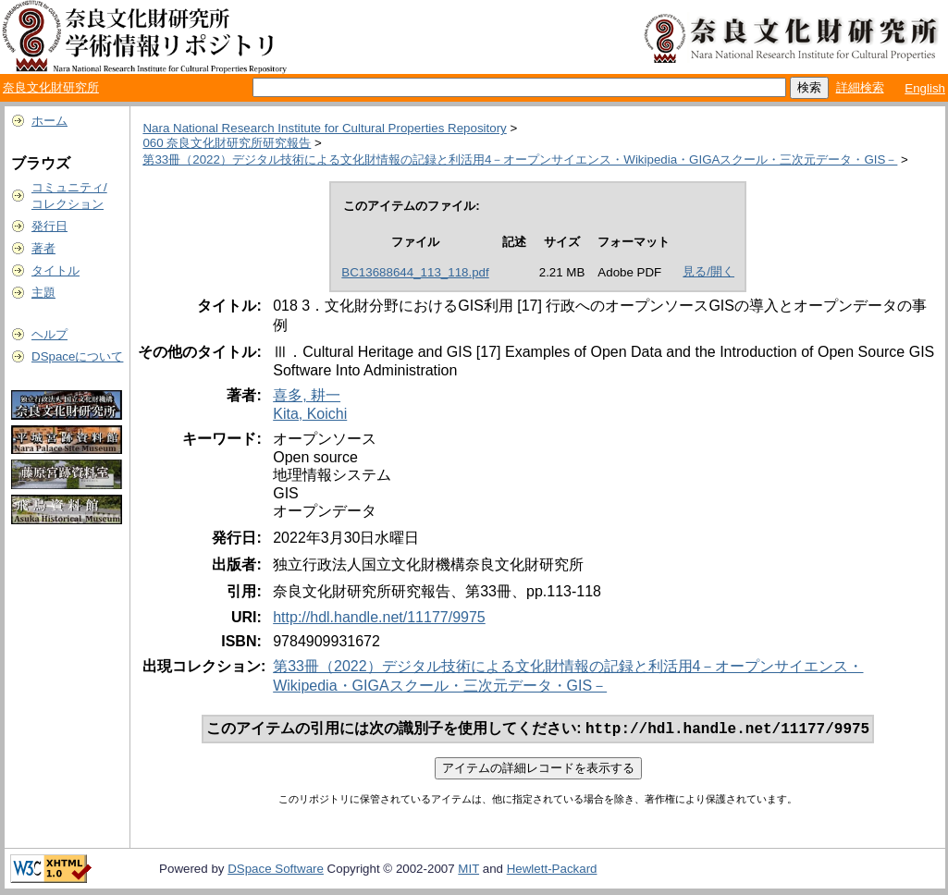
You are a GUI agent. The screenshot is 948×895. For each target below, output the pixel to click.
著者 (43, 248)
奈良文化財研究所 (51, 87)
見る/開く (708, 271)
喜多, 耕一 (306, 395)
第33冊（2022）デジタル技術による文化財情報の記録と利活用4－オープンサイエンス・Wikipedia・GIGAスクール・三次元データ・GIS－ (519, 159)
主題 (43, 293)
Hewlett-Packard (552, 870)
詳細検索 (860, 87)
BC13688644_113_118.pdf (414, 272)
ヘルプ (49, 334)
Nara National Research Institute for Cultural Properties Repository (324, 128)
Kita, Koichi (310, 414)
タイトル (55, 270)
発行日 (49, 226)
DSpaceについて (77, 356)
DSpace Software (276, 870)
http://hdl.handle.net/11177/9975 (379, 617)
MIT (468, 870)
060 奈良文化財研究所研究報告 (226, 143)
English (925, 88)
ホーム (49, 121)
